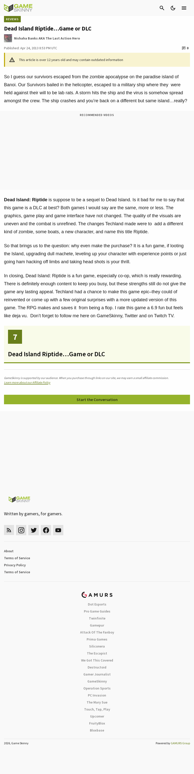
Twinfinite (97, 618)
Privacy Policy (15, 565)
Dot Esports (97, 604)
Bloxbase (97, 730)
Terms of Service (17, 558)
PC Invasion (97, 695)
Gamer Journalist (97, 674)
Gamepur (97, 625)
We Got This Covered (97, 660)
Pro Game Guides (97, 611)
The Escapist (97, 653)
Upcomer (97, 716)
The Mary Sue (97, 702)
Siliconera (97, 646)
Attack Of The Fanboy (97, 632)
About (9, 551)
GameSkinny (97, 681)
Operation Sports (97, 688)
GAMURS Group (180, 743)
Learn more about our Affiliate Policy (27, 382)
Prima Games (97, 639)
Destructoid (97, 667)
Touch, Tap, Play (97, 709)
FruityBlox (97, 723)
